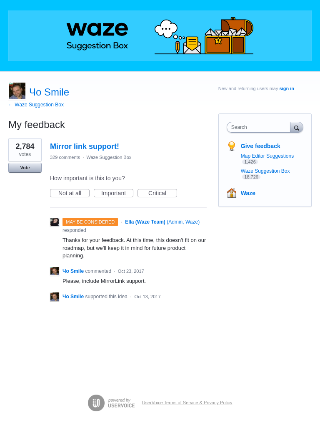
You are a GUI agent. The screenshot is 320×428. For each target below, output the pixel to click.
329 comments (65, 157)
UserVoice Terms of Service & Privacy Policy (187, 402)
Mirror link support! (84, 146)
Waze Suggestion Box (108, 157)
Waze (248, 193)
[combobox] (260, 127)
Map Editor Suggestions (267, 156)
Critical (162, 193)
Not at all (74, 193)
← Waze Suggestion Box (36, 105)
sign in (287, 88)
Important (117, 193)
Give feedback (260, 146)
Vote (25, 167)
